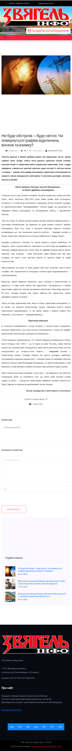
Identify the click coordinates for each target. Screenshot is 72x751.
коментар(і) (35, 150)
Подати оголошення (48, 31)
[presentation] (21, 515)
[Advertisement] (36, 112)
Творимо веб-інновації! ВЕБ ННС (46, 746)
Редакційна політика (12, 710)
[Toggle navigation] (5, 37)
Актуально (13, 150)
